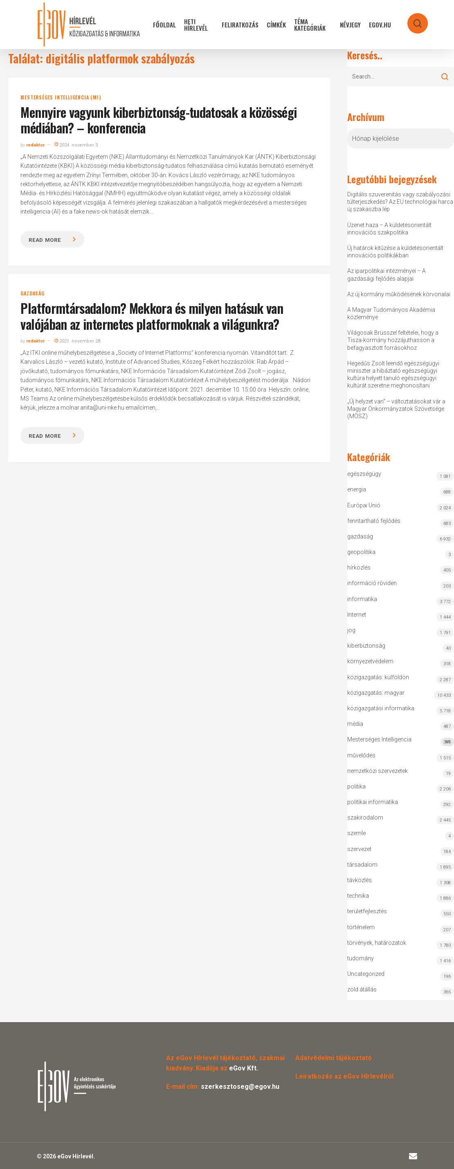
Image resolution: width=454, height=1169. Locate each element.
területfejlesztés (367, 911)
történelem (361, 927)
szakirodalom (365, 817)
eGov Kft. (243, 1068)
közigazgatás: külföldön (378, 677)
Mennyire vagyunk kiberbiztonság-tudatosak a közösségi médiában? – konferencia (158, 119)
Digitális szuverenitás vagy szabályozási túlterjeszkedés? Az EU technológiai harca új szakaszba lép (400, 201)
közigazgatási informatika (380, 708)
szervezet (359, 849)
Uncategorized (365, 974)
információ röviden (372, 583)
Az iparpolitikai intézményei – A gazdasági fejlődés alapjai (386, 275)
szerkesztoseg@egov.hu (240, 1086)
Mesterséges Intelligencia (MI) (60, 97)
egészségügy (364, 474)
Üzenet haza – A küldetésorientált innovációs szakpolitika (389, 229)
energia (356, 489)
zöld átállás (362, 989)
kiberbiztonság (366, 645)
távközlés (359, 880)
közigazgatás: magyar (376, 692)
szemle (356, 833)
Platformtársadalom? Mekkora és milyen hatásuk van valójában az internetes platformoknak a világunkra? (151, 315)
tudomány (360, 958)
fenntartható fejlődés (373, 521)
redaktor (35, 145)
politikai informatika (372, 802)
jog (351, 630)
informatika (362, 599)
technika (358, 895)
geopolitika (361, 552)
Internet (356, 614)
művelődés (361, 755)
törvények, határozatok (376, 942)
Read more (45, 240)
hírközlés (359, 567)
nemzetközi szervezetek (377, 771)
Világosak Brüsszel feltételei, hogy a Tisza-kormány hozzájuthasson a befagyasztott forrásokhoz (392, 340)
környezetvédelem (370, 661)
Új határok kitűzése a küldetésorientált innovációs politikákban (395, 252)
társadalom (362, 864)
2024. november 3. (76, 145)
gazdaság (32, 293)
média (355, 724)
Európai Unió (363, 505)
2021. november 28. (77, 341)
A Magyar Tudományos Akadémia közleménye (391, 313)
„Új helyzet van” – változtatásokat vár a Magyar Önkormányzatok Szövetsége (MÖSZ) (396, 408)
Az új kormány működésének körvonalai (398, 294)
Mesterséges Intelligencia (400, 741)
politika (356, 786)
